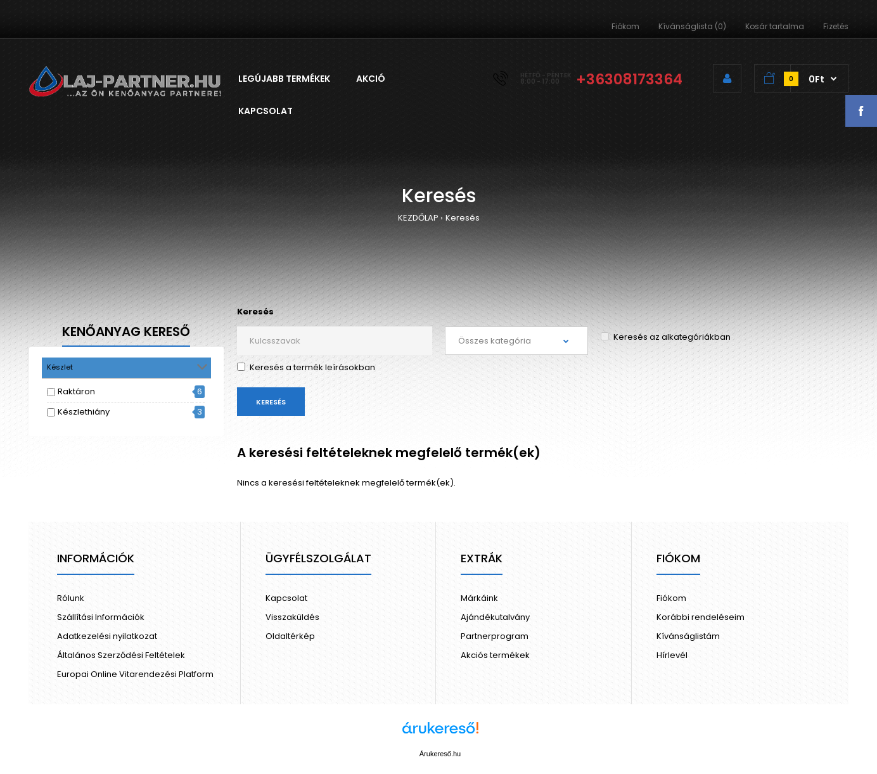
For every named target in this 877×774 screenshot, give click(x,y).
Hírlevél (672, 655)
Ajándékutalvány (495, 617)
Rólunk (70, 598)
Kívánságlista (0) (692, 26)
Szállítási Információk (100, 617)
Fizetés (835, 26)
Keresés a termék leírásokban (306, 367)
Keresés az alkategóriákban (666, 337)
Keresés (462, 218)
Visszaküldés (292, 617)
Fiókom (625, 26)
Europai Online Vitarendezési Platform (135, 674)
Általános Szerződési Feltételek (121, 655)
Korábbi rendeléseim (700, 617)
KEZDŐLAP (418, 218)
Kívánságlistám (688, 636)
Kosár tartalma (774, 26)
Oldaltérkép (290, 636)
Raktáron (76, 391)
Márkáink (479, 598)
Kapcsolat (286, 598)
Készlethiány (84, 412)
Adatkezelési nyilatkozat (107, 636)
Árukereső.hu (440, 754)
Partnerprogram (494, 636)
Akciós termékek (495, 655)
